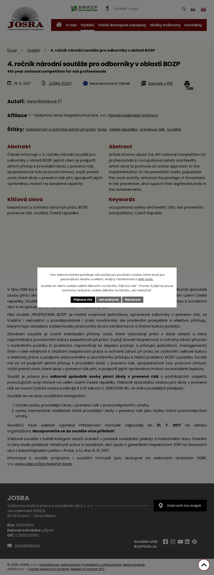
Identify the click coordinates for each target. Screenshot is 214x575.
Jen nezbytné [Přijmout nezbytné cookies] (108, 300)
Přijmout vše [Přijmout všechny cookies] (81, 300)
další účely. (145, 279)
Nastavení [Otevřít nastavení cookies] (134, 300)
